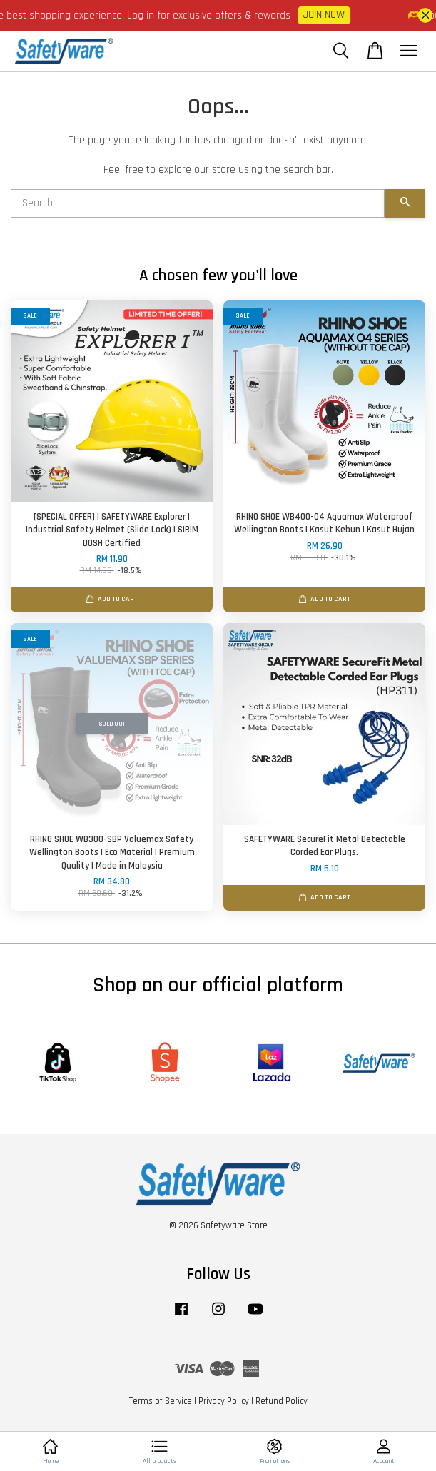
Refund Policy (281, 1401)
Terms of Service (160, 1401)
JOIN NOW (328, 14)
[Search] (198, 203)
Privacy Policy (223, 1401)
